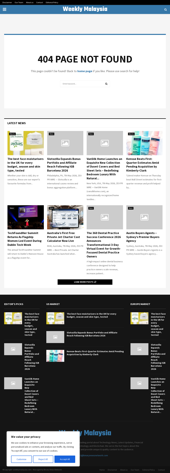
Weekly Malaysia (85, 9)
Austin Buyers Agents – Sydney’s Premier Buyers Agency (142, 237)
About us (29, 2)
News (51, 134)
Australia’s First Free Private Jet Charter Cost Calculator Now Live (63, 237)
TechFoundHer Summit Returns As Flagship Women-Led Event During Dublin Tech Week (24, 238)
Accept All (65, 459)
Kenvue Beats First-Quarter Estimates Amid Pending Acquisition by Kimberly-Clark (142, 164)
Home (102, 470)
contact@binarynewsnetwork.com (91, 455)
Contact (39, 2)
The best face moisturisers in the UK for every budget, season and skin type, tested (25, 164)
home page (84, 71)
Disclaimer (7, 2)
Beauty (12, 134)
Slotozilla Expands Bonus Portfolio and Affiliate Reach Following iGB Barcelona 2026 (64, 164)
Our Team (19, 2)
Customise (21, 459)
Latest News (16, 123)
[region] (43, 448)
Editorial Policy (52, 2)
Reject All (43, 459)
